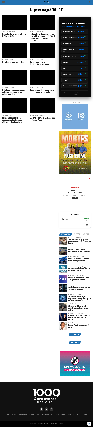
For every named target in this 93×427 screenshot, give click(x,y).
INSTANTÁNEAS (21, 415)
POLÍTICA (12, 415)
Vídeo (87, 415)
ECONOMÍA (31, 415)
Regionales (72, 415)
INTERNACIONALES (47, 415)
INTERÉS (57, 415)
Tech (38, 415)
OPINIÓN (64, 415)
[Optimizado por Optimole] (89, 424)
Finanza (80, 415)
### (75, 198)
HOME (5, 415)
